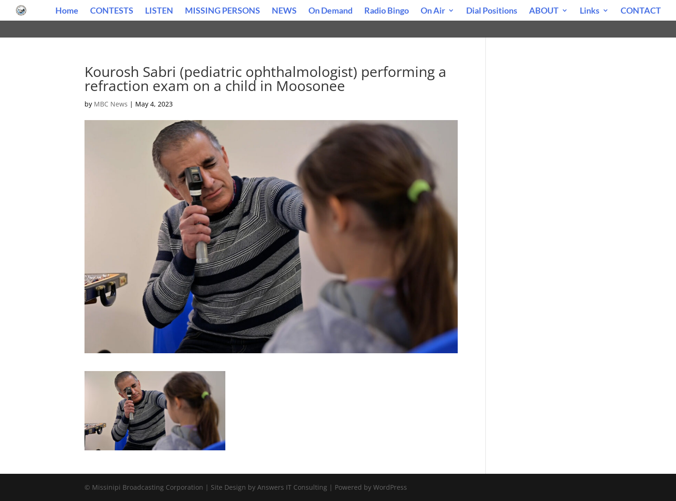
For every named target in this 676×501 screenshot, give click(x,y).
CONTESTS (111, 11)
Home (66, 11)
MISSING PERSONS (222, 11)
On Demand (330, 11)
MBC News (111, 103)
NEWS (284, 11)
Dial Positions (491, 11)
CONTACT (641, 11)
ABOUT (544, 11)
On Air (433, 11)
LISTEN (159, 11)
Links (589, 11)
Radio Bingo (386, 11)
